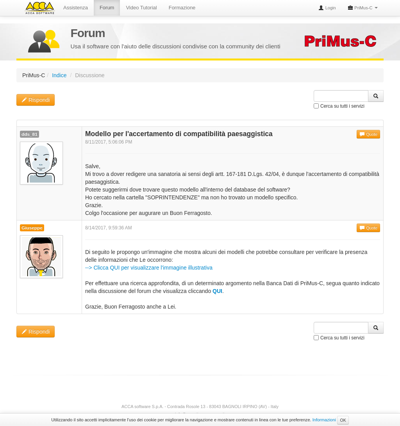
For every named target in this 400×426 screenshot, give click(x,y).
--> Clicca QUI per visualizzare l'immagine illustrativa (148, 267)
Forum (107, 8)
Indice (59, 75)
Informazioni (324, 419)
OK (343, 420)
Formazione (182, 8)
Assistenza (75, 8)
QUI (217, 291)
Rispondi (35, 100)
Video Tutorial (141, 8)
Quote (368, 134)
